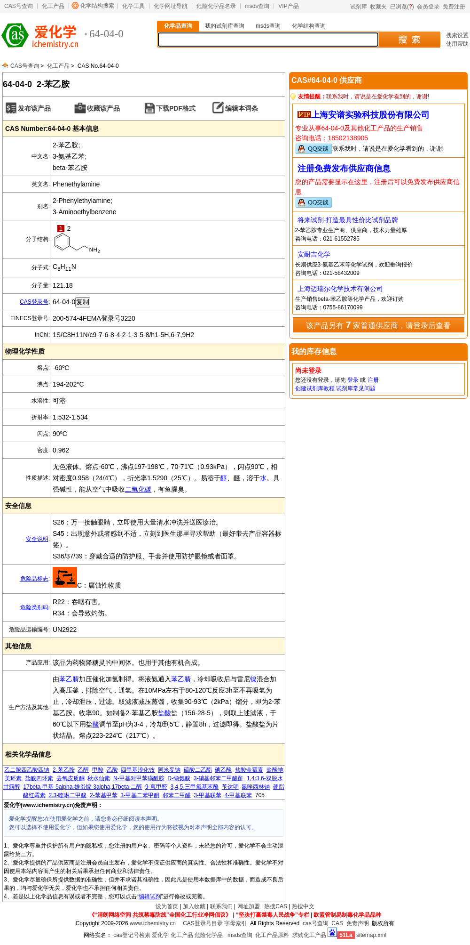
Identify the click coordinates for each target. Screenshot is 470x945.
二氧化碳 (138, 489)
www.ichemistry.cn (153, 923)
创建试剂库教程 (315, 388)
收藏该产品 (103, 108)
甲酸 (97, 770)
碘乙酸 (223, 770)
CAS (337, 923)
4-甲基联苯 (238, 795)
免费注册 (454, 6)
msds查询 (257, 6)
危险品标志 (34, 578)
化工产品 (53, 6)
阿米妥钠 (169, 770)
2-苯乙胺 (64, 770)
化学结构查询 (309, 26)
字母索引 (235, 923)
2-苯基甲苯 (104, 795)
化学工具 (133, 6)
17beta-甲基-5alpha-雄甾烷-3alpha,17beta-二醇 (83, 786)
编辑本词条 (241, 108)
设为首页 (167, 906)
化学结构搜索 (97, 5)
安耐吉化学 (314, 254)
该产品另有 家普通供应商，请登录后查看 (378, 325)
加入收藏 (194, 906)
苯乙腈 (69, 679)
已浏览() (402, 6)
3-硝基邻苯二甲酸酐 (219, 778)
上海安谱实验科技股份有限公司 (370, 115)
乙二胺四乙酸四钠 (26, 770)
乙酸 (112, 770)
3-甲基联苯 (207, 795)
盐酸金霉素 (249, 770)
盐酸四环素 (39, 778)
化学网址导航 (171, 6)
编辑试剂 (150, 896)
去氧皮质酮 (70, 778)
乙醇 (83, 770)
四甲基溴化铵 (138, 770)
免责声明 (357, 923)
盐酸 (164, 713)
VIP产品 (288, 6)
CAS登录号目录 (203, 923)
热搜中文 (303, 906)
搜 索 (409, 40)
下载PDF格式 (176, 108)
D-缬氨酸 (178, 778)
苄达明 (230, 786)
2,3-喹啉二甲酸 (68, 795)
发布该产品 (34, 108)
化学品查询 (178, 26)
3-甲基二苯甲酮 (139, 795)
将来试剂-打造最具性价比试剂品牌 (348, 220)
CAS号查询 (18, 6)
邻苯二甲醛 (177, 795)
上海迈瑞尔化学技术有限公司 (340, 288)
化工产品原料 (272, 935)
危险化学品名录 (216, 6)
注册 (373, 380)
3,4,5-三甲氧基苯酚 (194, 786)
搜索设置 (457, 35)
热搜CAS (275, 906)
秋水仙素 (98, 778)
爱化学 (160, 935)
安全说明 (37, 539)
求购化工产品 (309, 935)
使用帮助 (457, 43)
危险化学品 (209, 935)
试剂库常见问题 (356, 388)
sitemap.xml (371, 935)
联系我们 (221, 906)
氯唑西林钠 (256, 786)
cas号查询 (316, 923)
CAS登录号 (34, 302)
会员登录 (428, 6)
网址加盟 (248, 906)
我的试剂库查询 (224, 26)
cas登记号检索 (131, 935)
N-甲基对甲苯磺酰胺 (138, 778)
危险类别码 (34, 607)
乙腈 (184, 679)
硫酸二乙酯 (198, 770)
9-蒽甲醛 (156, 786)
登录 (353, 380)
